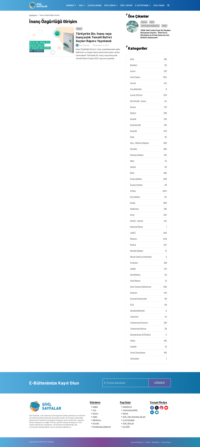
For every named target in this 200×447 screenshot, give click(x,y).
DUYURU (96, 423)
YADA (164, 26)
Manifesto (156, 442)
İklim (152, 22)
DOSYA (95, 413)
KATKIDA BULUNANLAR (102, 427)
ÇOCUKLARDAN (94, 5)
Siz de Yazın (166, 442)
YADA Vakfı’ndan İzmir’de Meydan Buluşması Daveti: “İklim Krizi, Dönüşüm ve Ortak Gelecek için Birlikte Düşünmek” (155, 34)
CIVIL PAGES (159, 5)
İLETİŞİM (126, 427)
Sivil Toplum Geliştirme (150, 26)
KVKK (148, 442)
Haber (79, 29)
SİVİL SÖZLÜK (128, 423)
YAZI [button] (81, 5)
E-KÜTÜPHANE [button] (142, 5)
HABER (95, 407)
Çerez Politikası (137, 442)
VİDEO (95, 417)
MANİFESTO (127, 407)
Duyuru (144, 22)
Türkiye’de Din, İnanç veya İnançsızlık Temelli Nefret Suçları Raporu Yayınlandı (94, 37)
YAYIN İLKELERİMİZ (130, 410)
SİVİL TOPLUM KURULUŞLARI (134, 417)
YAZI (94, 410)
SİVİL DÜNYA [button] (110, 5)
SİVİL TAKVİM (126, 5)
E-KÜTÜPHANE (128, 420)
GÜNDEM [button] (70, 5)
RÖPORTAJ (97, 420)
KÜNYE (125, 413)
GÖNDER (159, 382)
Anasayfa (33, 15)
